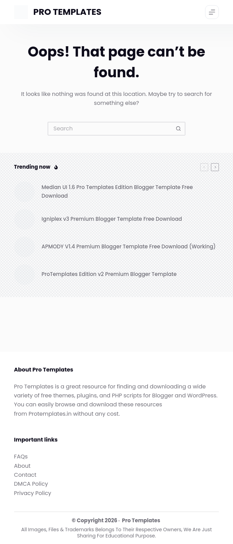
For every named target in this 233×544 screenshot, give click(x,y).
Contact (25, 475)
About (22, 466)
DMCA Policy (31, 484)
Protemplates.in (50, 414)
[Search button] (178, 129)
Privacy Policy (32, 493)
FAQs (21, 457)
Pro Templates (141, 520)
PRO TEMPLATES (67, 12)
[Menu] (212, 12)
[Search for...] (110, 129)
